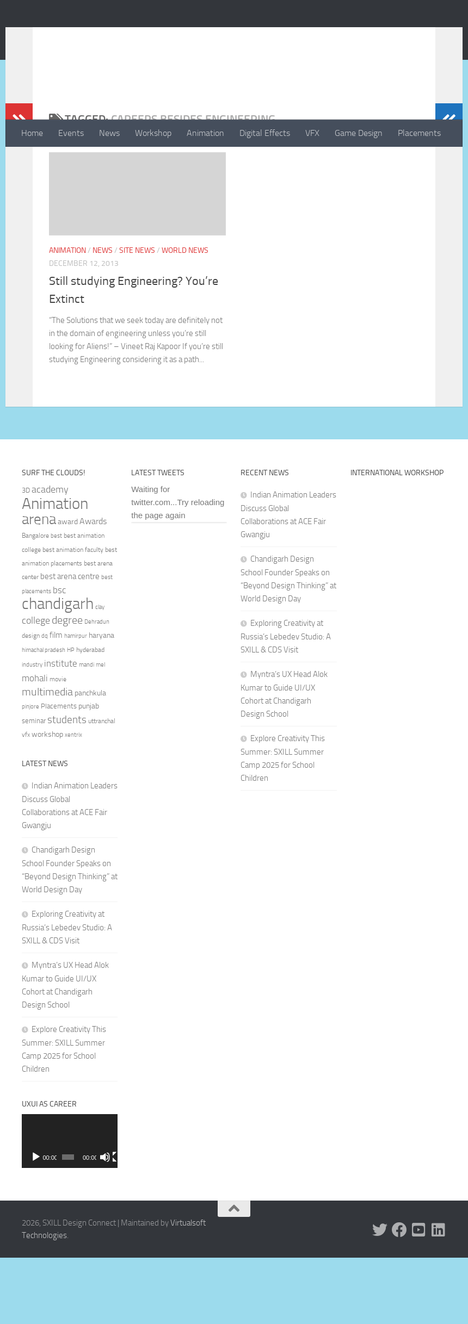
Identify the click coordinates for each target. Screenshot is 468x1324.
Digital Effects (264, 133)
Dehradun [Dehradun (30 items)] (96, 688)
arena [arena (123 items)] (39, 585)
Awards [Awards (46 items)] (93, 587)
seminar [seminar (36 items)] (34, 787)
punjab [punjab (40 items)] (88, 772)
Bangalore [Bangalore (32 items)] (35, 602)
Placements (419, 133)
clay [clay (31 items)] (99, 673)
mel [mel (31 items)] (100, 731)
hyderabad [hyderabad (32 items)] (90, 716)
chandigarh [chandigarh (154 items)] (58, 670)
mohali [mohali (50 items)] (35, 744)
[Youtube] (419, 1296)
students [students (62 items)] (67, 786)
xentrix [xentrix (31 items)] (73, 801)
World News (185, 294)
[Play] (35, 1223)
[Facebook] (399, 1296)
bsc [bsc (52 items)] (59, 656)
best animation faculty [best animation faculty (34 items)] (72, 616)
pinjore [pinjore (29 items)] (30, 772)
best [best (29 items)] (56, 602)
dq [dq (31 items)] (44, 702)
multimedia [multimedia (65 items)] (47, 758)
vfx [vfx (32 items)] (26, 801)
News (109, 133)
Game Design (359, 133)
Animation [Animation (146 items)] (55, 570)
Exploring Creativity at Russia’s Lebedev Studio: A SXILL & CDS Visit (67, 993)
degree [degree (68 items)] (67, 686)
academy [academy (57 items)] (50, 556)
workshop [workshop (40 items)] (47, 800)
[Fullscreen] (110, 1223)
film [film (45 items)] (56, 701)
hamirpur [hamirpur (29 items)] (75, 702)
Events (71, 133)
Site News (137, 294)
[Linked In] (438, 1296)
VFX (312, 133)
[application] (70, 1207)
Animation (205, 133)
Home (32, 133)
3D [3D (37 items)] (26, 556)
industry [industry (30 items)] (32, 731)
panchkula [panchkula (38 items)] (90, 759)
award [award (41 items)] (68, 588)
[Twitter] (379, 1296)
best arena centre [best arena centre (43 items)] (70, 643)
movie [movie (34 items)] (58, 745)
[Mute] (99, 1223)
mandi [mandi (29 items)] (86, 731)
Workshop (153, 133)
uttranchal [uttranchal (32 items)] (101, 787)
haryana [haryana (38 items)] (101, 701)
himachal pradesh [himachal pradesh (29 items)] (43, 716)
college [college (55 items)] (36, 687)
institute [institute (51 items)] (60, 729)
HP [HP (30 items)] (71, 716)
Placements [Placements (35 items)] (59, 772)
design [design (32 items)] (31, 702)
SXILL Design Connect (124, 37)
